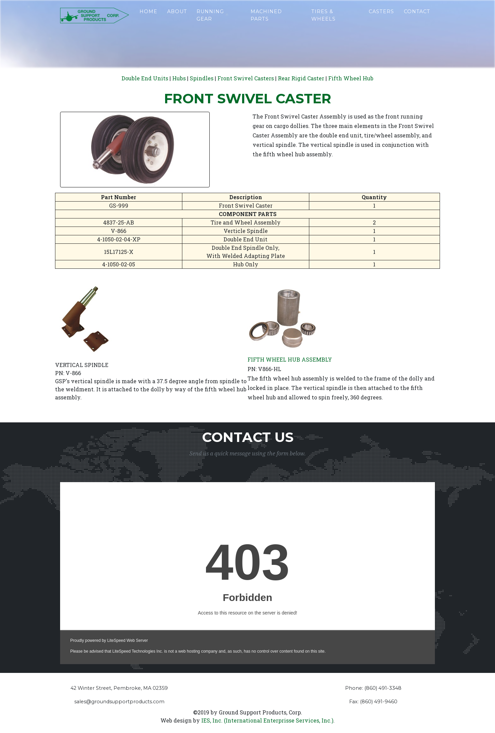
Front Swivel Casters (245, 78)
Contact (417, 17)
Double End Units (145, 78)
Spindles (201, 78)
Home (148, 17)
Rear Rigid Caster (301, 78)
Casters (381, 17)
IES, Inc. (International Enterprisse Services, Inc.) (267, 720)
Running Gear (210, 21)
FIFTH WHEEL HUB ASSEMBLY (290, 359)
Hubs (179, 78)
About (177, 17)
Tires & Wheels (323, 21)
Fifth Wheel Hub (350, 78)
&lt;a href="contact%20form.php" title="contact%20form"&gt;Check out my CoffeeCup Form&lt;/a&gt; (247, 573)
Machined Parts (266, 21)
